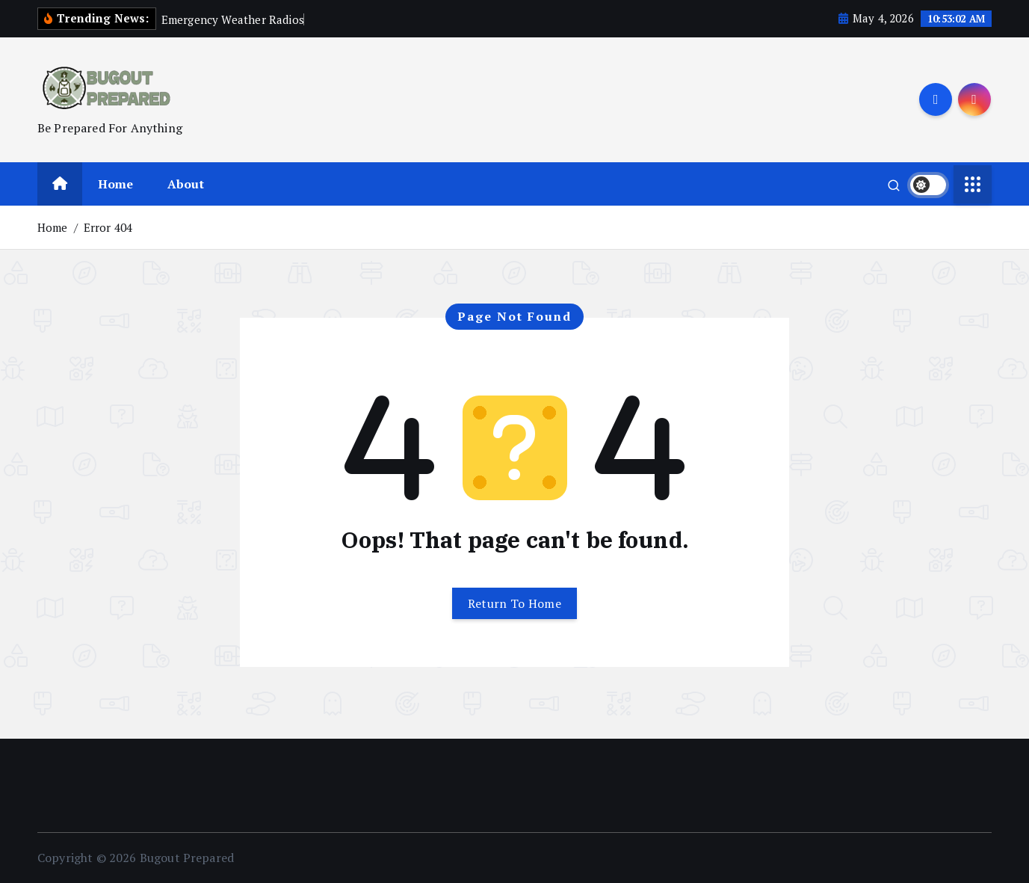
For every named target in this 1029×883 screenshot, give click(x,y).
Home (116, 184)
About (185, 184)
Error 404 (108, 227)
